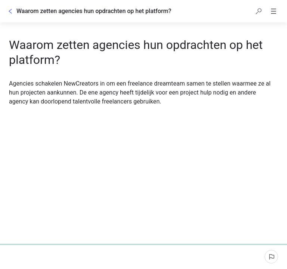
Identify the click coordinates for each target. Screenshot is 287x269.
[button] (258, 11)
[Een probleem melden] (271, 256)
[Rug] (10, 11)
